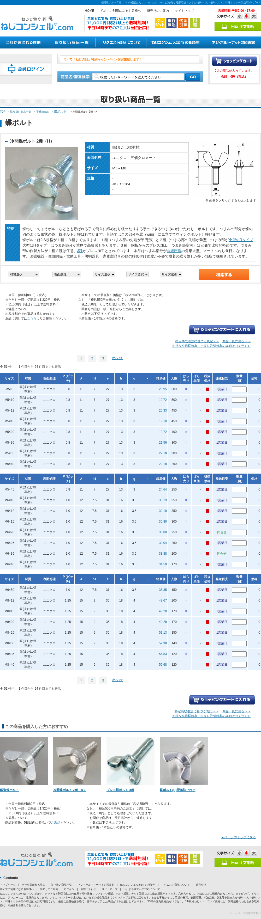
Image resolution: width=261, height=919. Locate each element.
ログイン (69, 889)
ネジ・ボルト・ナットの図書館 (96, 884)
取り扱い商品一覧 (20, 111)
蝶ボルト (60, 111)
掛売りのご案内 (158, 11)
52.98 (163, 643)
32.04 (163, 543)
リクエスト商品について (175, 884)
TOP (2, 111)
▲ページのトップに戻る (238, 837)
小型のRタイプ (241, 240)
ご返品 (55, 822)
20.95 (163, 389)
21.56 (163, 442)
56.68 (163, 664)
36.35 (163, 590)
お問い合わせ (88, 889)
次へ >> (117, 358)
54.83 (163, 654)
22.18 (163, 453)
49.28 (163, 611)
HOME (89, 11)
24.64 (163, 489)
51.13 (163, 632)
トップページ (8, 884)
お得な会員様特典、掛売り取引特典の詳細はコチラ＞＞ (211, 346)
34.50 (163, 564)
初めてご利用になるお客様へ (120, 11)
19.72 (163, 400)
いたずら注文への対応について (141, 889)
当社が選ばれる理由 (33, 884)
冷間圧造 (174, 251)
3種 (80, 251)
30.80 (163, 521)
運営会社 (201, 884)
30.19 (163, 500)
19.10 (163, 421)
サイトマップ (184, 11)
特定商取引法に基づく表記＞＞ (197, 341)
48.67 (163, 600)
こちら (32, 318)
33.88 (163, 553)
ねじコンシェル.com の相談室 (137, 884)
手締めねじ (42, 111)
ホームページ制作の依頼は (245, 913)
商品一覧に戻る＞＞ (236, 341)
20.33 (163, 410)
